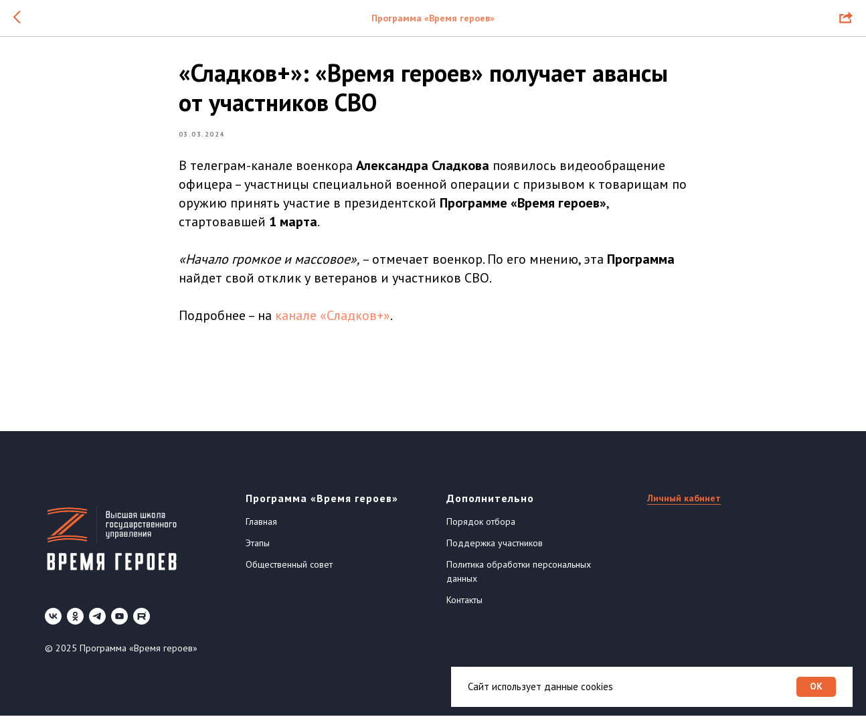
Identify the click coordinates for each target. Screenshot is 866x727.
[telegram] (97, 627)
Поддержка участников (494, 554)
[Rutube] (141, 627)
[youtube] (119, 627)
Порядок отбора (480, 533)
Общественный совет (289, 576)
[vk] (53, 627)
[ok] (75, 627)
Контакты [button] (464, 611)
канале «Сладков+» (332, 321)
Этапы (258, 554)
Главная (261, 533)
